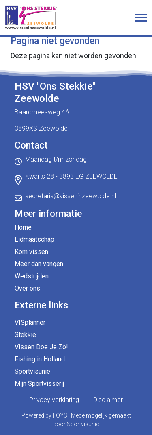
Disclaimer (108, 400)
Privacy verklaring (54, 400)
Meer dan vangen (39, 264)
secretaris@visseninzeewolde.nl (70, 196)
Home (23, 227)
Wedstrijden (32, 276)
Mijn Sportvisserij (39, 383)
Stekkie (25, 335)
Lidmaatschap (34, 239)
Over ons (27, 288)
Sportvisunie (32, 371)
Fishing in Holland (40, 359)
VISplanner (30, 322)
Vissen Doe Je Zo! (41, 347)
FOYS (60, 415)
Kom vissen (31, 252)
